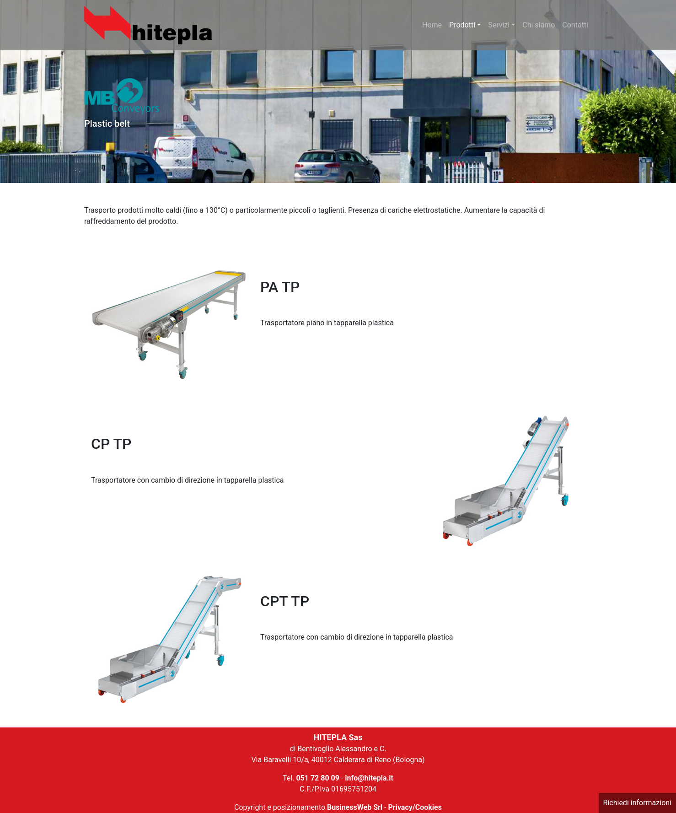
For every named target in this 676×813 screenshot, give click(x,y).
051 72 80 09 (317, 778)
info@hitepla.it (369, 778)
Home (432, 25)
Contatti (575, 25)
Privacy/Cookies (414, 807)
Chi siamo (538, 25)
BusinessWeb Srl (354, 807)
